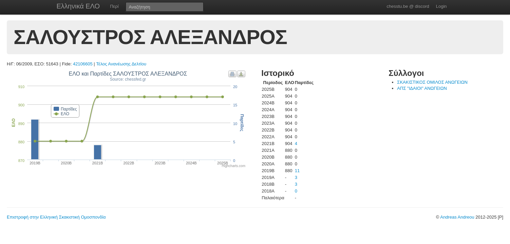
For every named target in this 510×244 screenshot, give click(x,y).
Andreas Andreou (457, 217)
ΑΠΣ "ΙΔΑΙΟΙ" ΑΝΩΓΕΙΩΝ (422, 88)
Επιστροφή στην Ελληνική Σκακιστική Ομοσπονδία (56, 217)
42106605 (83, 63)
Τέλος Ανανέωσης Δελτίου (121, 63)
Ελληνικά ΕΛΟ (78, 6)
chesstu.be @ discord (407, 6)
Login (441, 6)
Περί (114, 6)
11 (297, 170)
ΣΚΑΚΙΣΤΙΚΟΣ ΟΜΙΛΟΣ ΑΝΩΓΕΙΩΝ (432, 82)
